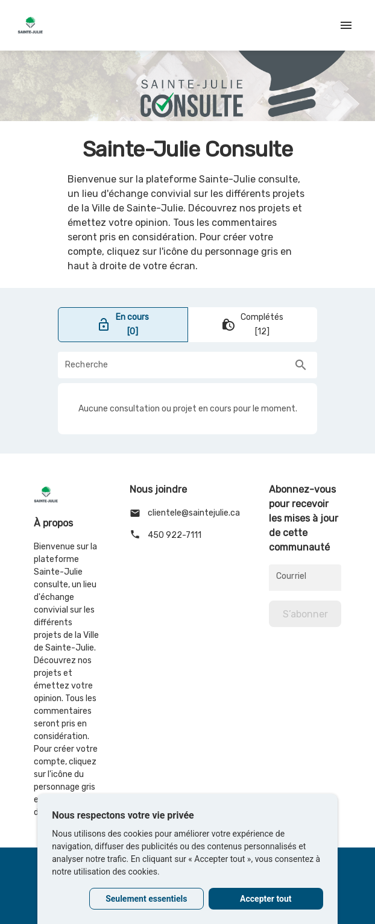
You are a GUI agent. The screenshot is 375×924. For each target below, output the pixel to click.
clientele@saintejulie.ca (185, 513)
